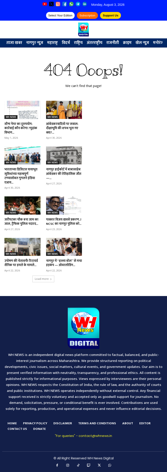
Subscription (87, 15)
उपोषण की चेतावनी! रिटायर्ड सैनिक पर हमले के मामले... (21, 263)
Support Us (110, 15)
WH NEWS (11, 116)
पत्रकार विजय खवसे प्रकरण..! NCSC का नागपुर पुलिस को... (63, 222)
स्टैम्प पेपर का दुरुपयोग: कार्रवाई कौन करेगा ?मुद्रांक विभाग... (20, 128)
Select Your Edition (60, 15)
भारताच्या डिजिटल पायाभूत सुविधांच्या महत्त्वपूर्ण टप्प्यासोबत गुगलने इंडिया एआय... (20, 176)
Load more (43, 279)
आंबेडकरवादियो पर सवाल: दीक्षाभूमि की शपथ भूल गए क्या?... (62, 128)
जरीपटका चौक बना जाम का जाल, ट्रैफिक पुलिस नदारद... (21, 222)
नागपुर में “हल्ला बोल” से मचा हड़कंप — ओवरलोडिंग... (64, 263)
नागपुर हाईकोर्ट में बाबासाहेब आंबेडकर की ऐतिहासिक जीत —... (63, 174)
